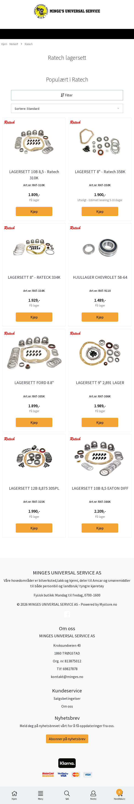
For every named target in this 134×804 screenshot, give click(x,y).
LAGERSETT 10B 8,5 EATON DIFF (100, 488)
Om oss (67, 706)
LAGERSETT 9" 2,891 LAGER (100, 382)
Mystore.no (108, 604)
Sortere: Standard (27, 109)
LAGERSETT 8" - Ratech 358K (100, 171)
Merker (13, 44)
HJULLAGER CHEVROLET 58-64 (100, 277)
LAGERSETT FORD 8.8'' (34, 382)
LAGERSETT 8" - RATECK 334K (34, 277)
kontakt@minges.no (67, 676)
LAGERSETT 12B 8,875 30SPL (34, 488)
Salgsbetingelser (67, 698)
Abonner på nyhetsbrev (67, 739)
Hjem (4, 44)
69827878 (70, 668)
